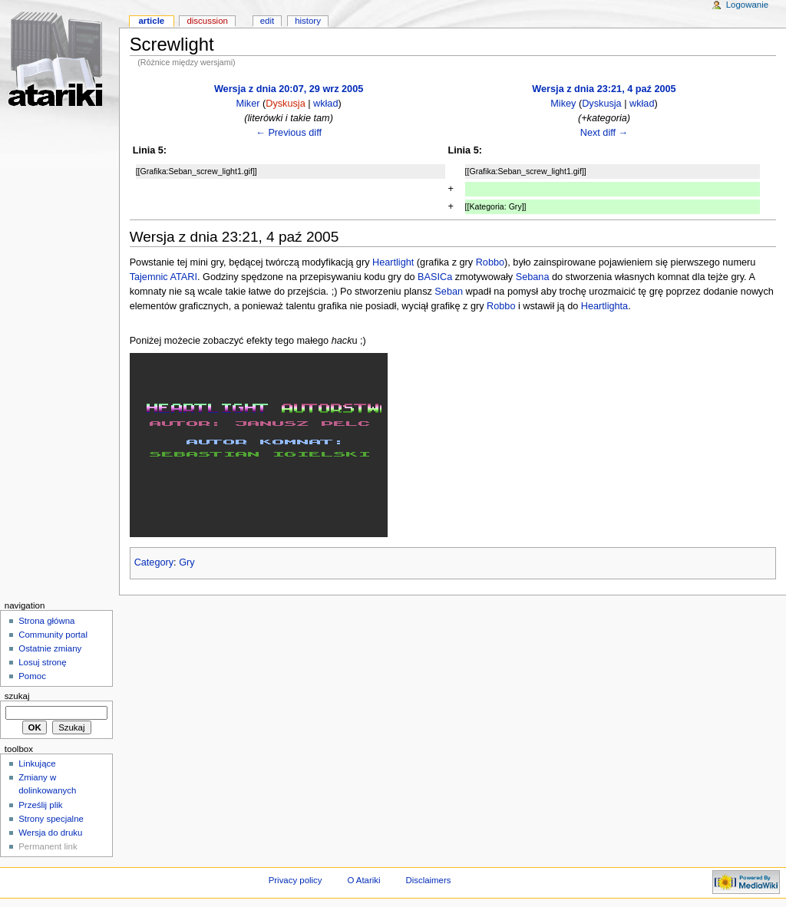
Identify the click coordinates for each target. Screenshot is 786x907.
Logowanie (747, 4)
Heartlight (393, 262)
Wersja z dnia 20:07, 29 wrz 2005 (288, 89)
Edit (267, 20)
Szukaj (17, 696)
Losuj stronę (42, 662)
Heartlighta (604, 306)
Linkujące (36, 763)
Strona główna (46, 620)
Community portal (53, 634)
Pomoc (32, 676)
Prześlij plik (40, 805)
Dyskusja (285, 103)
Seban (448, 291)
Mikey (563, 103)
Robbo (490, 262)
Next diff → (604, 132)
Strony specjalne (51, 818)
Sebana (533, 277)
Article (151, 20)
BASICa (435, 277)
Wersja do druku (50, 832)
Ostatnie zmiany (49, 648)
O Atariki (363, 880)
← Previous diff (289, 132)
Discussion (207, 20)
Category (153, 562)
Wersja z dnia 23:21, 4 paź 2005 (603, 89)
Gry (186, 562)
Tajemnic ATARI (163, 277)
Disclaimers (428, 880)
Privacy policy (295, 880)
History (308, 20)
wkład (325, 103)
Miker (247, 103)
